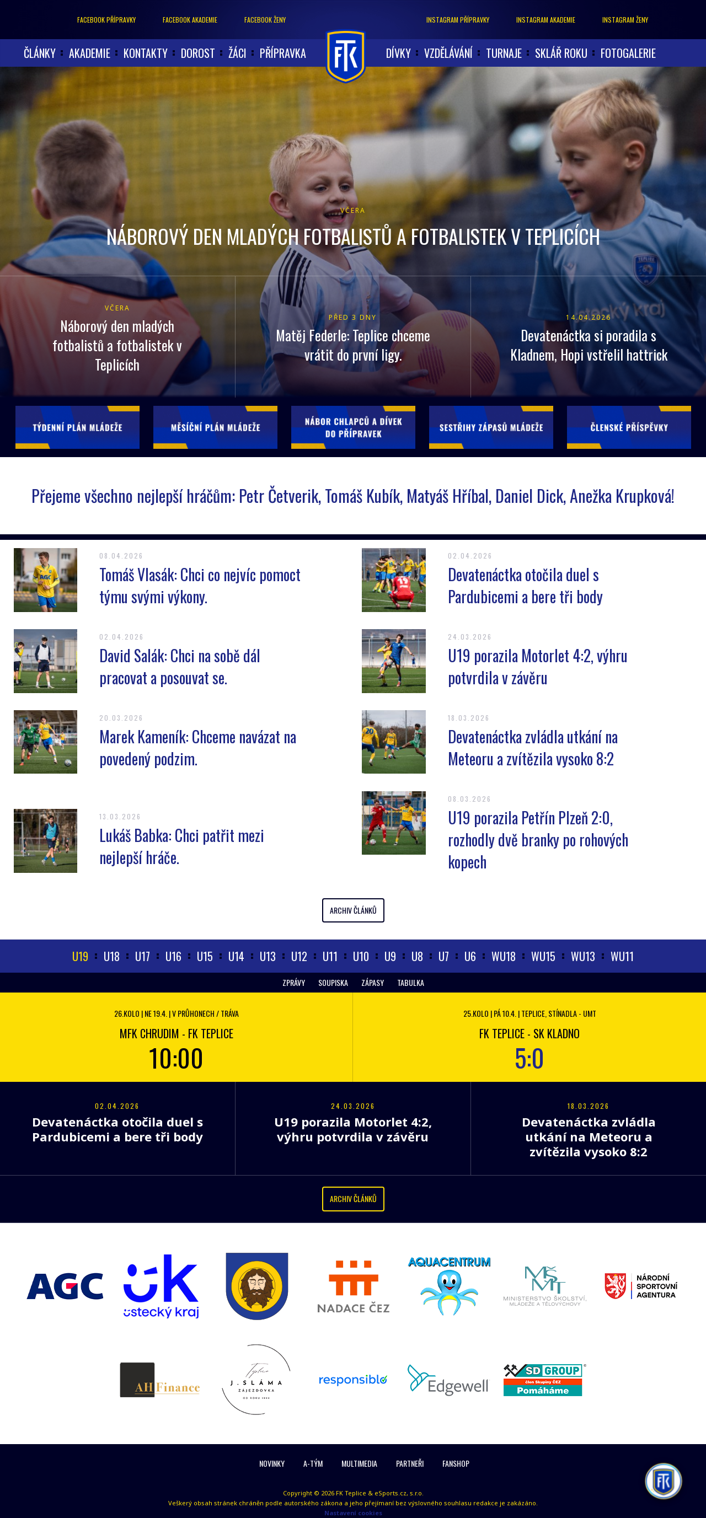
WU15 (543, 956)
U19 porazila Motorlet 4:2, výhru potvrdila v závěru (538, 666)
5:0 (529, 1057)
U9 (390, 956)
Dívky (398, 53)
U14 (236, 956)
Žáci (237, 53)
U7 (443, 956)
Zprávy (293, 982)
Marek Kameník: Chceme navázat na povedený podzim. (197, 747)
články (40, 53)
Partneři (410, 1463)
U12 (299, 956)
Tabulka (410, 982)
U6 (470, 956)
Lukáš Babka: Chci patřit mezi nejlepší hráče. (181, 846)
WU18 (503, 956)
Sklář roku (561, 53)
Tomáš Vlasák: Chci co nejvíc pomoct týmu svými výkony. (200, 585)
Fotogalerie (628, 53)
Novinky (272, 1463)
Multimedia (359, 1463)
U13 (268, 956)
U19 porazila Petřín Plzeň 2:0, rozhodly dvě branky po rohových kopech (538, 839)
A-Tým (313, 1463)
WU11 (622, 956)
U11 (330, 956)
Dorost (198, 53)
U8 (417, 956)
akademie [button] (89, 53)
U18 (112, 956)
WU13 (583, 956)
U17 (142, 956)
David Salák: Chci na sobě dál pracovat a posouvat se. (179, 666)
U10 (361, 956)
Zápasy (372, 982)
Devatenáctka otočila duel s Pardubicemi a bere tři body (525, 585)
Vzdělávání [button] (448, 53)
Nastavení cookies (353, 1513)
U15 (205, 956)
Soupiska (333, 982)
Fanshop (455, 1463)
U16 (173, 956)
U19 (80, 956)
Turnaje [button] (504, 53)
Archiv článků (353, 910)
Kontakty (146, 53)
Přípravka (283, 53)
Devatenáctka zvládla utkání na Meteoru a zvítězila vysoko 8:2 (533, 747)
